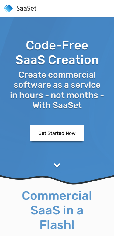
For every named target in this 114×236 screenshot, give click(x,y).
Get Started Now (57, 133)
